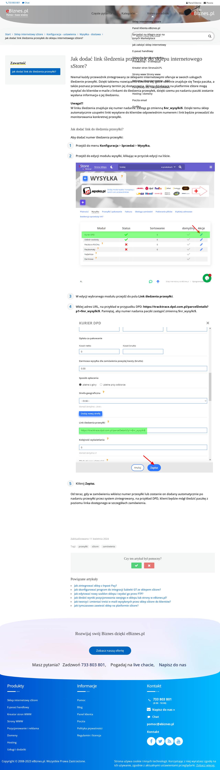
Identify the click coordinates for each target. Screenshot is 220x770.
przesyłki (83, 546)
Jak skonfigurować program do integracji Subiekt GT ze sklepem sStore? (117, 589)
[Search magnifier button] (209, 36)
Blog (184, 13)
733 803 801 (13, 2)
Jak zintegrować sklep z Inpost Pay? (95, 585)
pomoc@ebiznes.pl (160, 724)
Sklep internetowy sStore (22, 700)
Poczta (81, 721)
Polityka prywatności (89, 728)
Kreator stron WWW (19, 714)
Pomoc (81, 700)
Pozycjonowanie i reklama (23, 728)
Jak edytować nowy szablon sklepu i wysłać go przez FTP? (108, 593)
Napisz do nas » (163, 710)
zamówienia (109, 546)
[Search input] (171, 36)
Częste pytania (124, 13)
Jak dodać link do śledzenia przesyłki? (34, 71)
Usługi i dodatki (16, 749)
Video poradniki (166, 13)
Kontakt (153, 732)
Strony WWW (15, 721)
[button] (136, 565)
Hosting (11, 742)
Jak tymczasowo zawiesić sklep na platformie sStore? (106, 605)
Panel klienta (85, 714)
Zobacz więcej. (205, 765)
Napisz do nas (172, 664)
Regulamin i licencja (89, 735)
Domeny (12, 735)
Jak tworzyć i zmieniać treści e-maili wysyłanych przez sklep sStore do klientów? (122, 601)
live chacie (143, 664)
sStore (95, 546)
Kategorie (143, 13)
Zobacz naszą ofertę (110, 651)
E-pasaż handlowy (18, 707)
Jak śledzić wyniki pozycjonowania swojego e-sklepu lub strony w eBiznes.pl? (120, 597)
